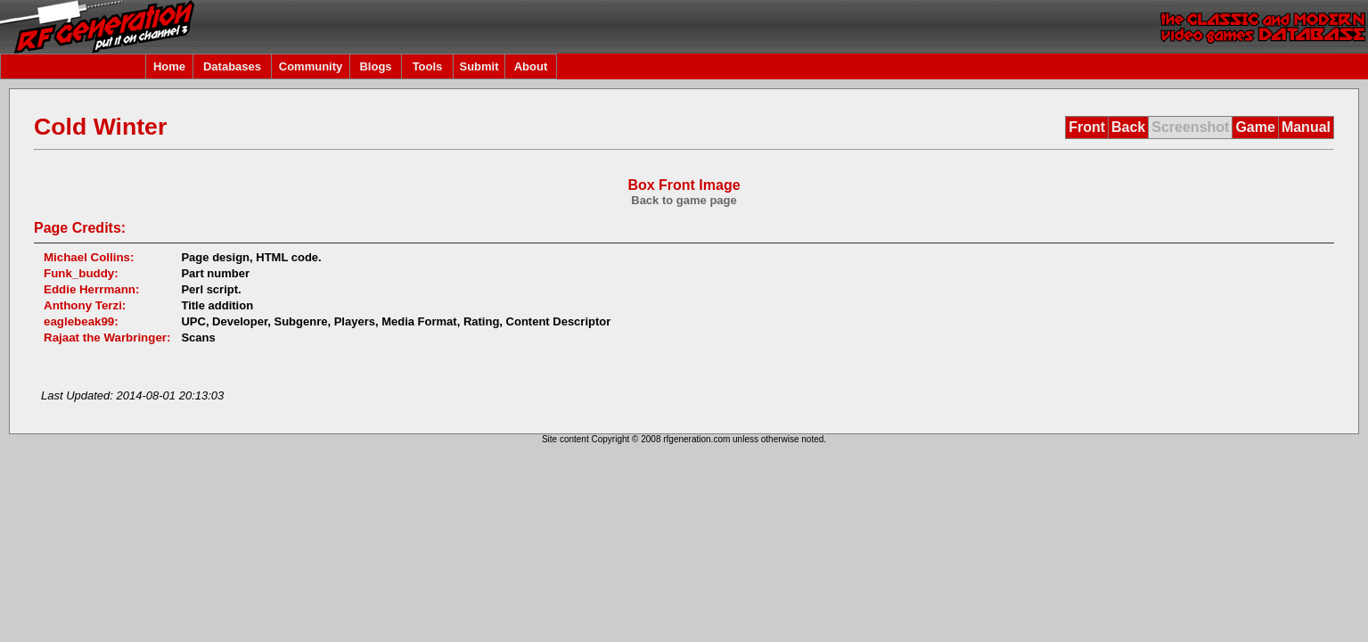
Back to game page (684, 200)
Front (1087, 127)
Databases (232, 66)
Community (311, 66)
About (531, 66)
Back (1128, 127)
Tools (428, 66)
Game (1254, 127)
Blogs (375, 66)
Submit (478, 66)
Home (169, 66)
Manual (1306, 127)
